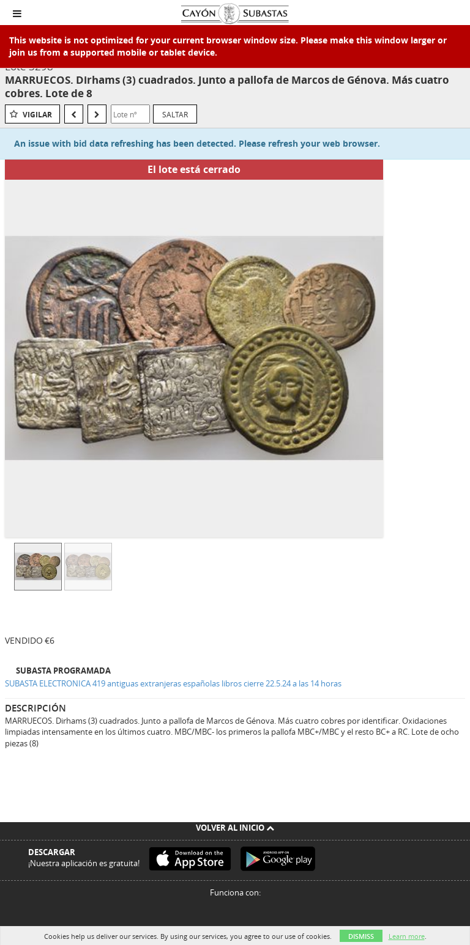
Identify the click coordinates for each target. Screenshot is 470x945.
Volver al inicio (235, 827)
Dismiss (361, 936)
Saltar (175, 114)
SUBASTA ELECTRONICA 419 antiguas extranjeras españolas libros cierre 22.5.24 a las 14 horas (173, 683)
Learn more (407, 936)
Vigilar (37, 114)
